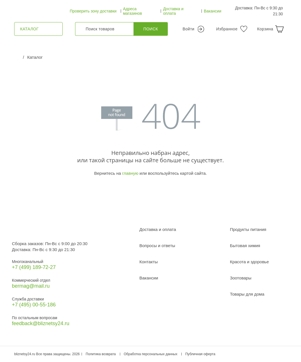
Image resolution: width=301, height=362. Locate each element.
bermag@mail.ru (31, 286)
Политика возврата (101, 354)
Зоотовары (240, 277)
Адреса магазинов (132, 11)
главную (130, 173)
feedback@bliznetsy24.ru (40, 323)
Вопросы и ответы (157, 245)
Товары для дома (247, 294)
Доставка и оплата (173, 11)
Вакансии (212, 11)
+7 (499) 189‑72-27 (34, 267)
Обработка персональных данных (150, 354)
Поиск (150, 29)
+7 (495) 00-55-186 (34, 305)
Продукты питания (248, 229)
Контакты (148, 261)
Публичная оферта (200, 354)
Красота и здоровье (249, 261)
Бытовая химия (245, 245)
